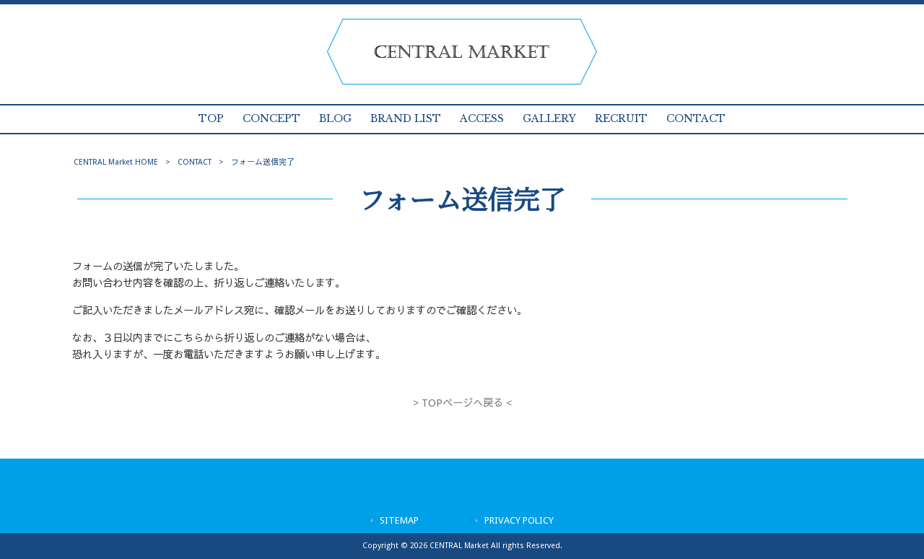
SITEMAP (399, 520)
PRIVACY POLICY (519, 520)
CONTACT (195, 162)
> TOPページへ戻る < (462, 403)
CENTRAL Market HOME (116, 162)
